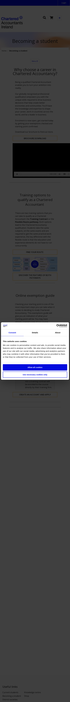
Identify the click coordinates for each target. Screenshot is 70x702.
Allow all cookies (35, 367)
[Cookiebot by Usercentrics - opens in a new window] (56, 325)
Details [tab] (35, 333)
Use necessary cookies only (35, 375)
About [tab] (57, 333)
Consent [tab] (12, 333)
